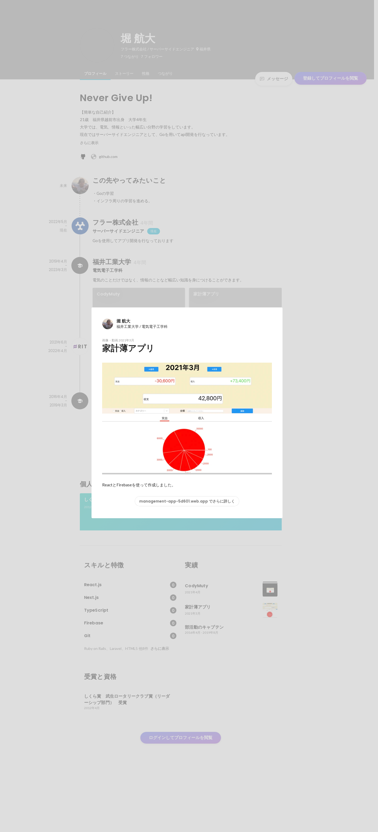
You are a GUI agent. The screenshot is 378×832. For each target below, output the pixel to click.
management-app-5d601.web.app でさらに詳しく (187, 501)
